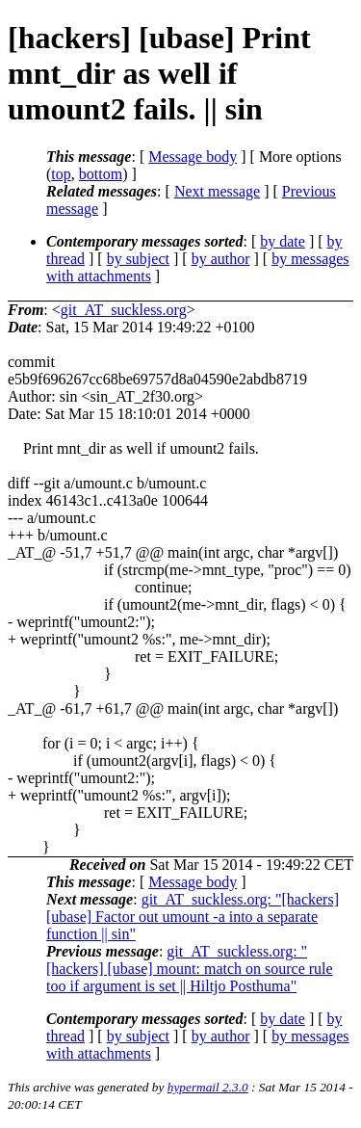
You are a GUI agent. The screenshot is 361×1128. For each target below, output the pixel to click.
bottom (100, 174)
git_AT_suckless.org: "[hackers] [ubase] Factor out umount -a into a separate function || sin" (192, 916)
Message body (192, 156)
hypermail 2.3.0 (208, 1087)
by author (221, 258)
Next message (217, 191)
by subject (138, 258)
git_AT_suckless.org (124, 310)
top (60, 174)
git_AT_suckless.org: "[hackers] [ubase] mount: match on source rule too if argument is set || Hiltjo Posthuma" (189, 968)
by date (282, 241)
